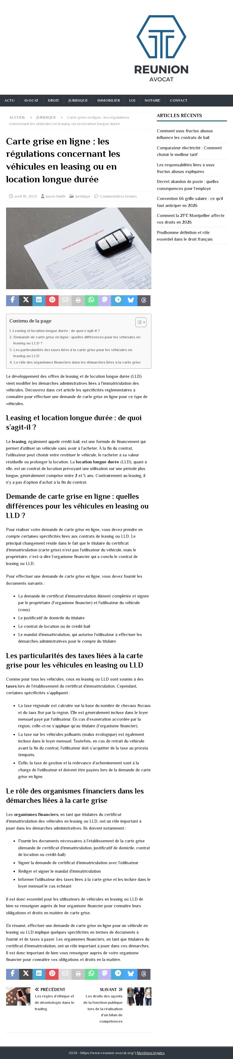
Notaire (152, 100)
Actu (10, 100)
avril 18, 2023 (26, 196)
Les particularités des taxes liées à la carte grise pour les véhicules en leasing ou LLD (72, 353)
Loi (132, 100)
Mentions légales (150, 1053)
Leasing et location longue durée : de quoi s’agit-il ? (56, 331)
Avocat (31, 100)
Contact (178, 100)
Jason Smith (56, 196)
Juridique (78, 100)
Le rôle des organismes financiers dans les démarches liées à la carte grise (77, 362)
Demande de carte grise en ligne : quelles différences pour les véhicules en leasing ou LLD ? (76, 340)
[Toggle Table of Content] (138, 322)
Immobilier (108, 100)
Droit (53, 100)
